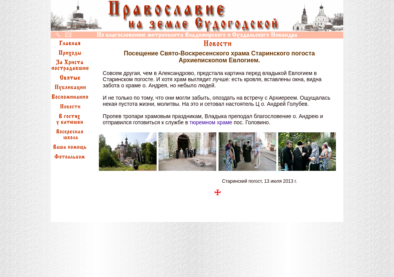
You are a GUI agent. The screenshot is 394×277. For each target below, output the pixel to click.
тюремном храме (210, 122)
